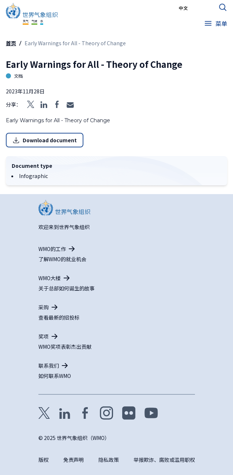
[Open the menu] (215, 23)
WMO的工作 (52, 248)
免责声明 (73, 459)
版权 (43, 459)
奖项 (43, 336)
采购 (43, 307)
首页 (11, 43)
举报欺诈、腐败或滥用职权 (164, 459)
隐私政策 (108, 459)
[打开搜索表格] (222, 7)
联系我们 (48, 365)
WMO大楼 (49, 278)
